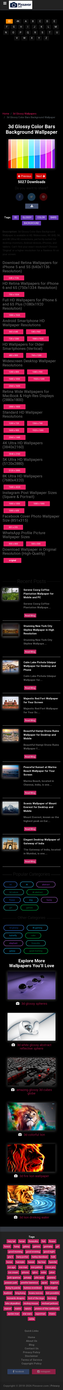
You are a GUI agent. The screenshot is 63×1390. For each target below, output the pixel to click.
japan (44, 1282)
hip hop (41, 1261)
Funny (49, 900)
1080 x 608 (14, 510)
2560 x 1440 (14, 437)
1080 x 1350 (14, 503)
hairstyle (20, 1261)
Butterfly (13, 935)
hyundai (53, 1261)
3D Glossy (13, 927)
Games (29, 907)
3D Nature (13, 892)
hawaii (31, 1261)
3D (9, 21)
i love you (50, 1267)
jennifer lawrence (29, 1282)
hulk (53, 1256)
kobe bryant (51, 1287)
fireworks (33, 1241)
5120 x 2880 (14, 470)
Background (31, 223)
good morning (15, 1251)
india (43, 1272)
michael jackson (50, 1303)
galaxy (26, 1246)
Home (6, 113)
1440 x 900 (37, 372)
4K (17, 21)
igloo (34, 1272)
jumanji (27, 1277)
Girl (10, 907)
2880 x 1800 (14, 406)
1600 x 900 (14, 430)
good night (49, 1251)
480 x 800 (13, 355)
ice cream (13, 1272)
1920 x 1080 (38, 430)
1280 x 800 (14, 372)
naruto (28, 1308)
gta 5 (10, 1256)
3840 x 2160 (14, 454)
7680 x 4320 (14, 487)
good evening (33, 1251)
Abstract (46, 884)
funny (16, 1246)
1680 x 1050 (14, 379)
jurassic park (11, 1282)
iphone (25, 1272)
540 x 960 (35, 331)
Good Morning (35, 951)
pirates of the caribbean (47, 1308)
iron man (23, 1267)
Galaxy (12, 951)
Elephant (13, 943)
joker (52, 1272)
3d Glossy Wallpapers (24, 113)
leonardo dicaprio (16, 1298)
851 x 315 (13, 527)
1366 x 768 (37, 423)
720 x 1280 (14, 338)
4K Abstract (37, 892)
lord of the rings (36, 1298)
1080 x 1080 (39, 503)
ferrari (22, 1241)
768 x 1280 (36, 355)
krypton (54, 1282)
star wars (27, 1313)
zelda (31, 1318)
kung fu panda (13, 1287)
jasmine (51, 1277)
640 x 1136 (14, 278)
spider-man (13, 1313)
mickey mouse (31, 1303)
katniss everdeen (32, 1287)
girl (57, 1246)
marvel (7, 1308)
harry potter (22, 1256)
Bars (53, 217)
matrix (18, 1308)
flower (52, 1241)
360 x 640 (13, 331)
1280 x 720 (14, 423)
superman (40, 1313)
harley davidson (40, 1256)
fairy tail (11, 1241)
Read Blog (30, 615)
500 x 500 (35, 544)
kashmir (8, 1292)
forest (7, 1246)
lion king (52, 1298)
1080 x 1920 (14, 315)
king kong (20, 1292)
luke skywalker (12, 1303)
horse (9, 1261)
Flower (12, 900)
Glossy (27, 217)
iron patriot (36, 1267)
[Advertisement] (31, 74)
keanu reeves (36, 1292)
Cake (33, 935)
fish (43, 1241)
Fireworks (36, 943)
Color (41, 217)
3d (15, 217)
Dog (31, 900)
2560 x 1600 (14, 386)
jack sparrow (14, 1277)
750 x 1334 (14, 294)
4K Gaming (37, 927)
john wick (39, 1277)
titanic (52, 1313)
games (36, 1246)
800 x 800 (13, 544)
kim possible (52, 1292)
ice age (11, 1267)
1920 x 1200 (39, 379)
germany (48, 1246)
